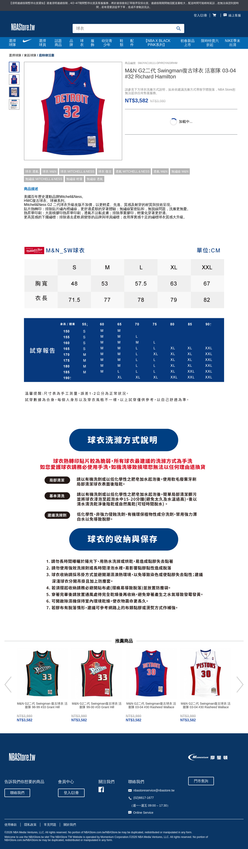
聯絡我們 (17, 793)
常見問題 (50, 824)
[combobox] (128, 28)
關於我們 (70, 824)
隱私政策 (30, 824)
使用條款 (10, 824)
